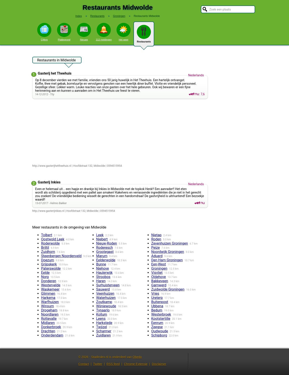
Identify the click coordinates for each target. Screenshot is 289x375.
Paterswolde (51, 268)
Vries (155, 293)
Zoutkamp (104, 302)
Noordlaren (50, 314)
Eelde (45, 273)
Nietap (156, 235)
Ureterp (157, 298)
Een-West (158, 264)
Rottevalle (49, 318)
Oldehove (158, 277)
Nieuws (84, 32)
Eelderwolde (105, 260)
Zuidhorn (48, 252)
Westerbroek (161, 314)
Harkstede (104, 323)
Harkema (48, 298)
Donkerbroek (51, 327)
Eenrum (157, 323)
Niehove (102, 268)
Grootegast (105, 252)
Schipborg (159, 335)
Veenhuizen (105, 293)
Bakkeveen (159, 281)
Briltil (45, 247)
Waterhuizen (106, 298)
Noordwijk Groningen (167, 252)
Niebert (102, 239)
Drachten (48, 331)
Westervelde (51, 285)
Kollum (101, 314)
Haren (101, 281)
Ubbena (157, 306)
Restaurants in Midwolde (56, 60)
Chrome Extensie (135, 364)
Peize (155, 247)
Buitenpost (159, 302)
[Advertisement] (121, 132)
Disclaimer (159, 364)
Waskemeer (50, 289)
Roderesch (104, 247)
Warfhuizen (50, 302)
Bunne (101, 264)
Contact (83, 364)
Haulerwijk (104, 273)
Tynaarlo (103, 310)
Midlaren (48, 323)
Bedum (156, 310)
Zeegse (157, 327)
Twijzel (101, 327)
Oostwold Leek (52, 239)
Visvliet (157, 273)
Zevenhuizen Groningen (169, 243)
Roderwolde (50, 243)
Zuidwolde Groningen (168, 289)
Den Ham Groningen (167, 260)
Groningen (159, 268)
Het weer (124, 32)
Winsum (47, 306)
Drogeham (49, 310)
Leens (101, 318)
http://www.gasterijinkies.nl (48, 210)
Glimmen (48, 293)
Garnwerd (159, 285)
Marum (101, 256)
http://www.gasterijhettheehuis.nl (51, 165)
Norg (45, 277)
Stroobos (103, 277)
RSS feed (113, 364)
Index (78, 16)
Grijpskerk (49, 264)
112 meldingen (104, 32)
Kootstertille (160, 318)
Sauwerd (103, 289)
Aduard (157, 256)
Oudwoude (159, 331)
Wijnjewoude (106, 306)
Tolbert (46, 235)
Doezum (47, 260)
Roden (156, 239)
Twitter (97, 364)
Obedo (137, 357)
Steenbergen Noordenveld (61, 256)
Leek (100, 235)
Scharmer (103, 331)
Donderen (48, 281)
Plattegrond (64, 32)
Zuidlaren (103, 335)
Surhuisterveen (108, 285)
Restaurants (144, 35)
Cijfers (44, 32)
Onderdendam (52, 335)
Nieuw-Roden (106, 243)
